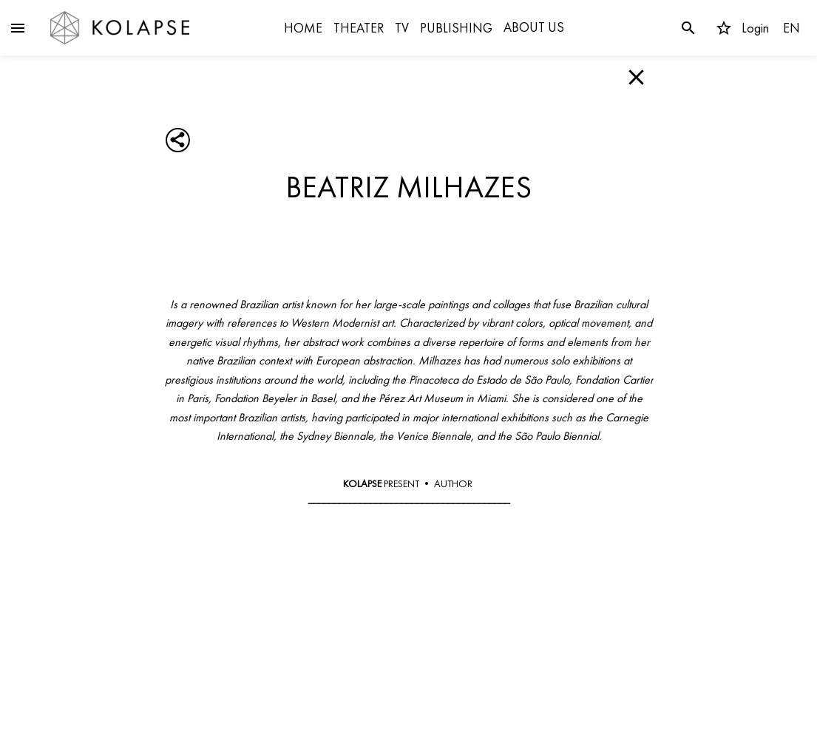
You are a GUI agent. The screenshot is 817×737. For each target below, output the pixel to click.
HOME (303, 27)
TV (402, 27)
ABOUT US (534, 27)
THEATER (358, 27)
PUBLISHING (456, 27)
